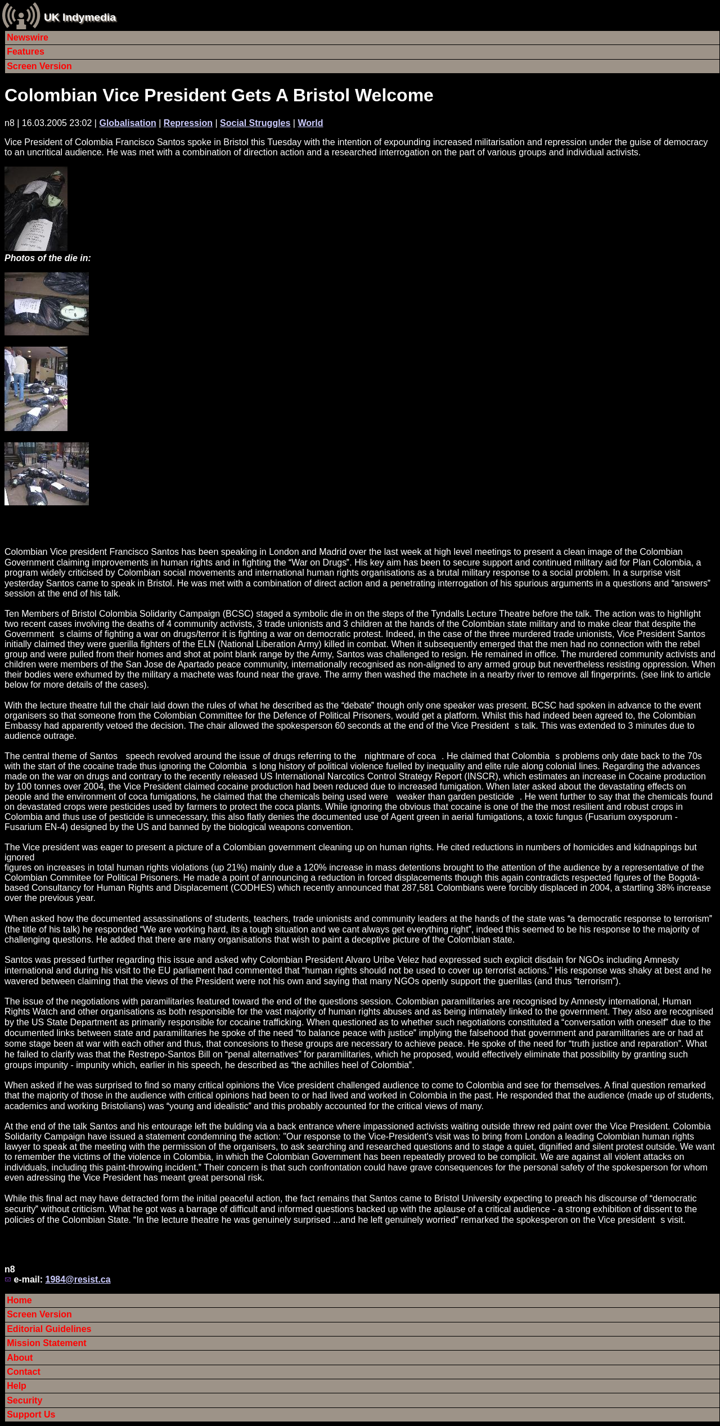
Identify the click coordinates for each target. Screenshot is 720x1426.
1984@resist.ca (77, 1279)
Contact (23, 1371)
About (20, 1357)
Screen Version (39, 66)
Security (24, 1400)
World (310, 123)
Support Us (31, 1414)
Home (19, 1300)
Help (16, 1386)
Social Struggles (255, 123)
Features (25, 51)
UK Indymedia (80, 17)
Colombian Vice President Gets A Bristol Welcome (219, 95)
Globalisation (127, 123)
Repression (188, 123)
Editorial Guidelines (49, 1329)
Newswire (27, 37)
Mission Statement (46, 1343)
